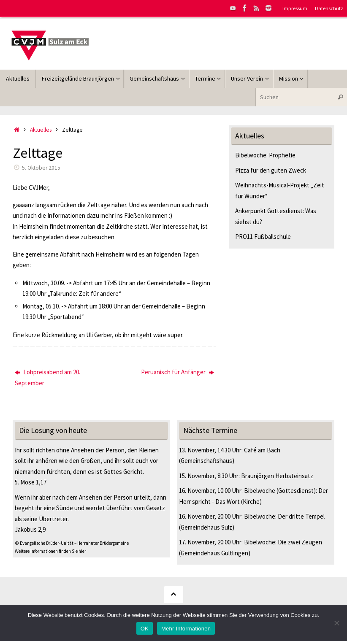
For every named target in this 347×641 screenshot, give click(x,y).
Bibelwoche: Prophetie (265, 155)
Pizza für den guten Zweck (270, 170)
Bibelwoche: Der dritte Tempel (284, 516)
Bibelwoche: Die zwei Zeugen (283, 542)
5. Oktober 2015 (41, 167)
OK (145, 628)
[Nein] (336, 623)
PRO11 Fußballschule (263, 237)
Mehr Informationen (186, 628)
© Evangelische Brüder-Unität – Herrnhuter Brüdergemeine (72, 543)
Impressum (294, 8)
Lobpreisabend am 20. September (47, 377)
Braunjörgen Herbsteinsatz (277, 476)
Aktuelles (41, 129)
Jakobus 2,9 (30, 529)
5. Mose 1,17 (30, 482)
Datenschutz (329, 8)
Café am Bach (262, 450)
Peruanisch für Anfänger (177, 372)
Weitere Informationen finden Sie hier (50, 551)
